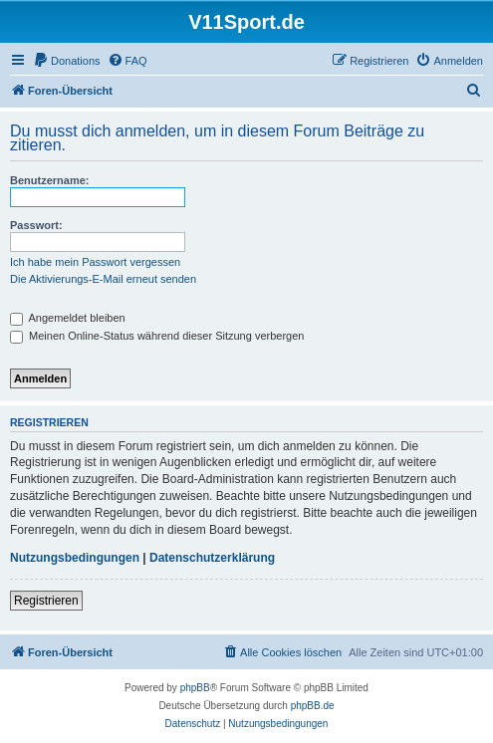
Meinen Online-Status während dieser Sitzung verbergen (157, 336)
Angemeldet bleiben (67, 318)
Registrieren (46, 601)
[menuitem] (67, 61)
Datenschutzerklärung (212, 558)
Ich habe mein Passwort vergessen (95, 262)
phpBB (195, 687)
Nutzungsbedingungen (74, 558)
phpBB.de (313, 705)
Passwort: (36, 225)
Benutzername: (49, 180)
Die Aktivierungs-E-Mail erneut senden (103, 279)
